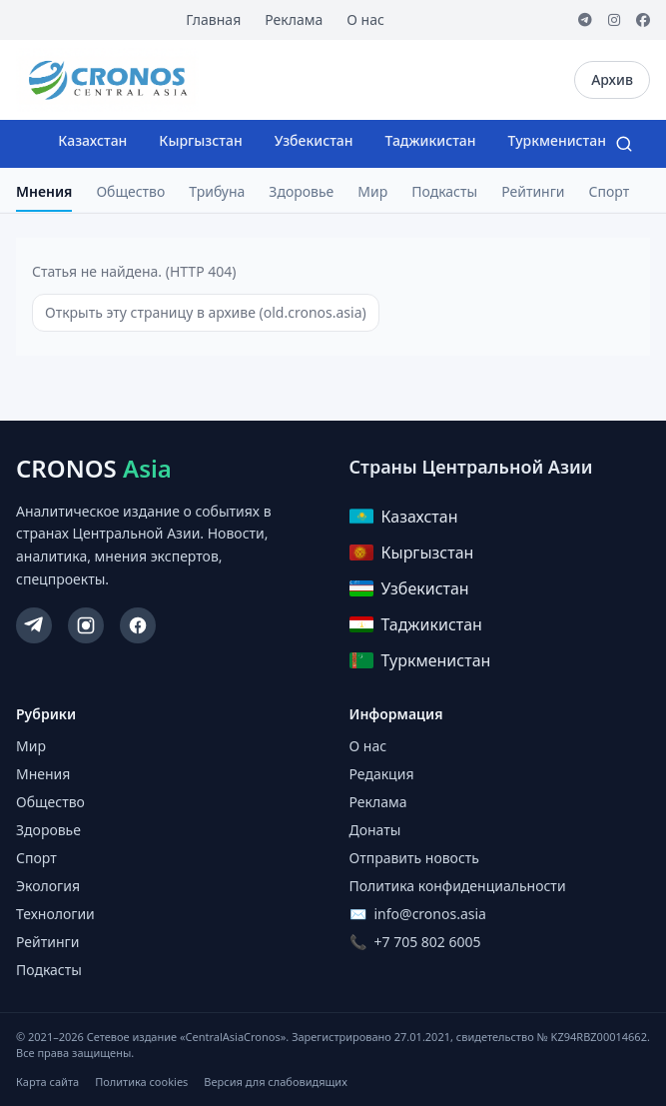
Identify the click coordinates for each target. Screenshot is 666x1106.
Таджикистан (430, 140)
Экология (48, 885)
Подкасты (444, 191)
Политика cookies (141, 1081)
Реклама (294, 19)
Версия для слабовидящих (275, 1081)
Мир (372, 191)
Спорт (609, 191)
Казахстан (92, 140)
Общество (130, 191)
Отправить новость (414, 857)
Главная (213, 19)
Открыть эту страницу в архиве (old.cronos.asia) (205, 312)
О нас (365, 19)
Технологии (55, 913)
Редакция (381, 773)
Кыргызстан (200, 140)
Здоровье (301, 191)
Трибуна (217, 191)
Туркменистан (557, 140)
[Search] (624, 144)
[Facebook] (643, 20)
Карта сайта (47, 1081)
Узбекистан (314, 140)
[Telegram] (585, 20)
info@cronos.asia (430, 913)
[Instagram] (614, 20)
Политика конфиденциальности (457, 885)
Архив (612, 79)
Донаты (375, 829)
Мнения (44, 191)
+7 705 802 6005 (427, 941)
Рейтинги (532, 191)
